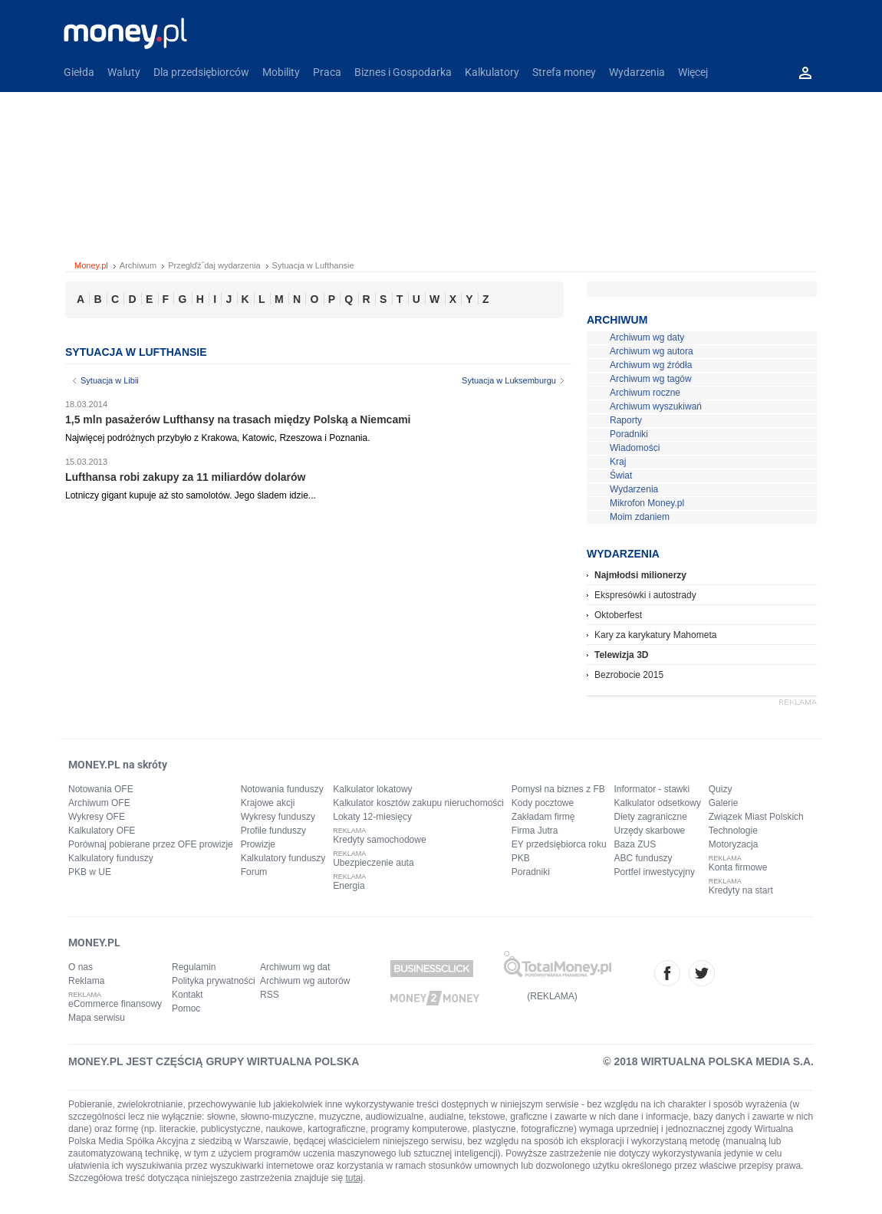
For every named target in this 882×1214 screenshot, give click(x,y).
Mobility (281, 72)
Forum (254, 872)
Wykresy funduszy (278, 816)
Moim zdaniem (640, 517)
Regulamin (194, 967)
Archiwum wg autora (651, 351)
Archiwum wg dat (295, 967)
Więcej (693, 72)
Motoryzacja (734, 844)
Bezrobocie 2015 (628, 675)
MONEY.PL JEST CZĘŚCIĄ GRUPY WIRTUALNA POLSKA (213, 1061)
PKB (521, 858)
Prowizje (258, 844)
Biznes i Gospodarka (403, 72)
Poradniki (629, 434)
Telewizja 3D (621, 655)
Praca (327, 72)
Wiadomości (635, 448)
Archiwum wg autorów (305, 980)
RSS (269, 994)
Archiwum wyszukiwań (656, 406)
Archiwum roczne (645, 392)
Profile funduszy (273, 830)
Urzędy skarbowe (650, 830)
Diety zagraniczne (650, 816)
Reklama (86, 980)
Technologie (733, 830)
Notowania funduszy (282, 789)
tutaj (355, 1178)
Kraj (618, 461)
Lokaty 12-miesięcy (372, 816)
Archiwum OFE (99, 803)
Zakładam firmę (543, 816)
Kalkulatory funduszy (110, 858)
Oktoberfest (618, 615)
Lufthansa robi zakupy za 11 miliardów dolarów (185, 477)
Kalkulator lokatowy (372, 789)
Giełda (79, 72)
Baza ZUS (635, 844)
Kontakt (187, 994)
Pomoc (186, 1008)
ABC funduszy (643, 858)
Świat (621, 475)
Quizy (720, 789)
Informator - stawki (652, 789)
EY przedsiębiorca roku (559, 844)
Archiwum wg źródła (651, 365)
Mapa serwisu (96, 1017)
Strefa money (564, 72)
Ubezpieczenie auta (373, 862)
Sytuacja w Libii (110, 380)
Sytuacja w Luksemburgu (509, 380)
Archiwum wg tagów (651, 378)
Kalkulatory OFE (101, 830)
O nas (80, 967)
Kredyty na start (741, 890)
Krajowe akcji (268, 803)
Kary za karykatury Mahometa (655, 635)
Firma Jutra (535, 830)
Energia (348, 885)
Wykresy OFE (96, 816)
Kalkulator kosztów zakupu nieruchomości (418, 803)
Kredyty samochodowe (379, 839)
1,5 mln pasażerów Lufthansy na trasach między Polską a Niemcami (238, 419)
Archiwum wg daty (647, 337)
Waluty (123, 72)
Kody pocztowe (543, 803)
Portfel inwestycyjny (654, 872)
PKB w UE (89, 872)
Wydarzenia (637, 72)
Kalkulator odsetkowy (657, 803)
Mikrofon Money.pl (647, 503)
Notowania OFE (100, 789)
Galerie (724, 803)
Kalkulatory (492, 72)
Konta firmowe (738, 867)
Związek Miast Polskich (756, 816)
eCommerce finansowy (115, 1004)
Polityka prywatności (213, 980)
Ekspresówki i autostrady (645, 595)
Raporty (626, 420)
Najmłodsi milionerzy (640, 575)
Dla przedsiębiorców (201, 72)
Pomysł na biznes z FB (558, 789)
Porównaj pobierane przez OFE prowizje (150, 844)
